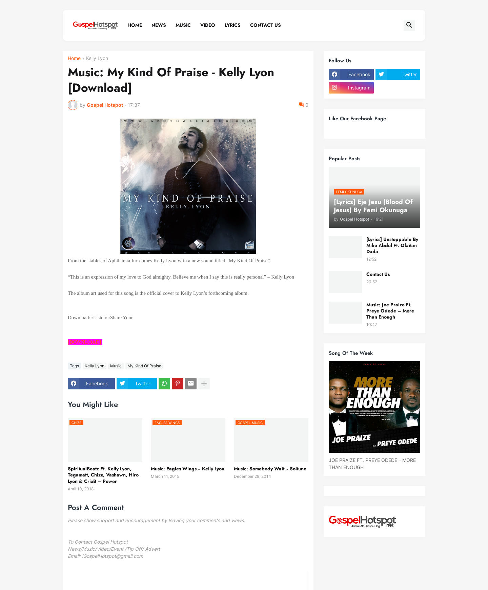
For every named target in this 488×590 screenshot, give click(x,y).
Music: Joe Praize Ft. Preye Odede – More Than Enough (390, 311)
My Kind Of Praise (144, 365)
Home (134, 25)
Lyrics (233, 25)
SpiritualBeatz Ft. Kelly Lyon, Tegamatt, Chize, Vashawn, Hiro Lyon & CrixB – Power (103, 475)
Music (183, 25)
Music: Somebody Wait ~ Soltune (270, 469)
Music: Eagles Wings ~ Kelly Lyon (187, 469)
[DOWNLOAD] (84, 342)
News (158, 25)
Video (207, 25)
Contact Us (265, 25)
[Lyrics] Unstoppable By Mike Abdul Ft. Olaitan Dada (392, 245)
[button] (409, 25)
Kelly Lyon (97, 58)
